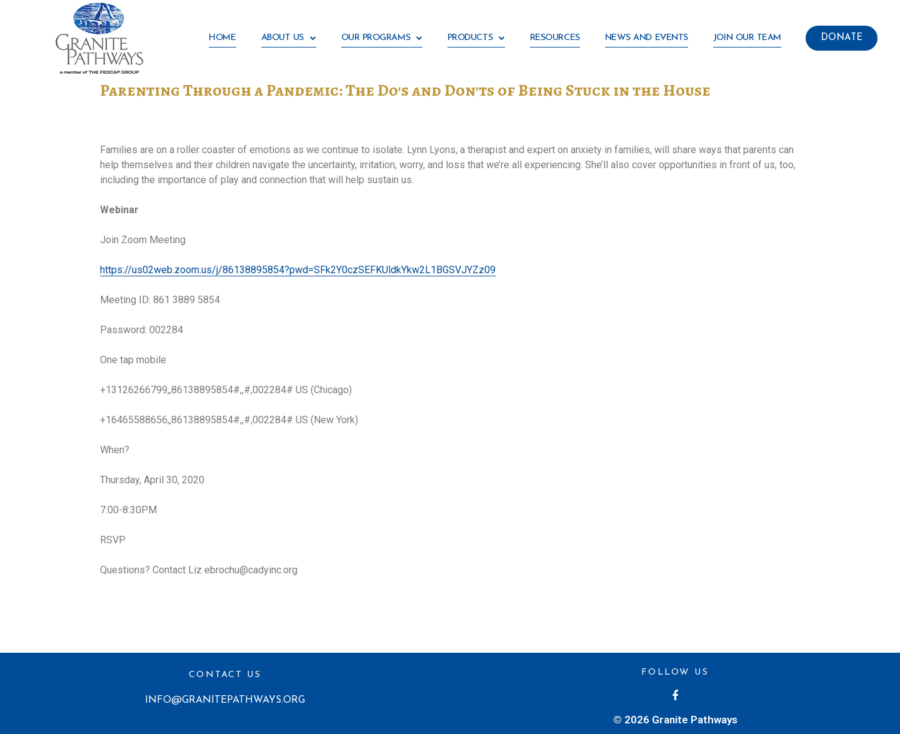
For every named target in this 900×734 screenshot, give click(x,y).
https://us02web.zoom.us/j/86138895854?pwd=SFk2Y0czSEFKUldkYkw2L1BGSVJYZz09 (298, 270)
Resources (555, 38)
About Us (288, 38)
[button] (842, 38)
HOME (222, 38)
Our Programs (381, 38)
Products (476, 38)
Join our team (747, 38)
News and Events (646, 38)
